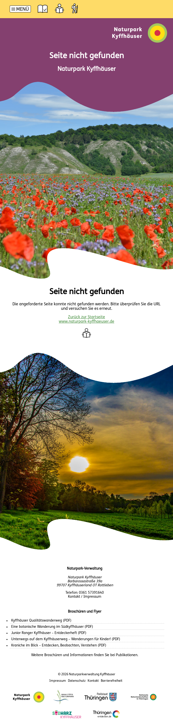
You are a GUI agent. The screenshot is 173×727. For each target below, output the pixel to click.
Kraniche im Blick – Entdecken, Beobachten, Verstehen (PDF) (58, 645)
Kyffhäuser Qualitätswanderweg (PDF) (41, 621)
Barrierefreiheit (111, 680)
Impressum (57, 680)
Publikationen (126, 655)
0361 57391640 (91, 593)
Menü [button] (22, 9)
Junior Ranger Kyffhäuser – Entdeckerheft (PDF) (48, 633)
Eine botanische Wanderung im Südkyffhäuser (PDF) (52, 627)
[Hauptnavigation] (20, 9)
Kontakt (93, 680)
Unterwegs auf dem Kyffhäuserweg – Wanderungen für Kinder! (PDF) (65, 639)
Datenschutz (77, 680)
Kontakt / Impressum (84, 597)
